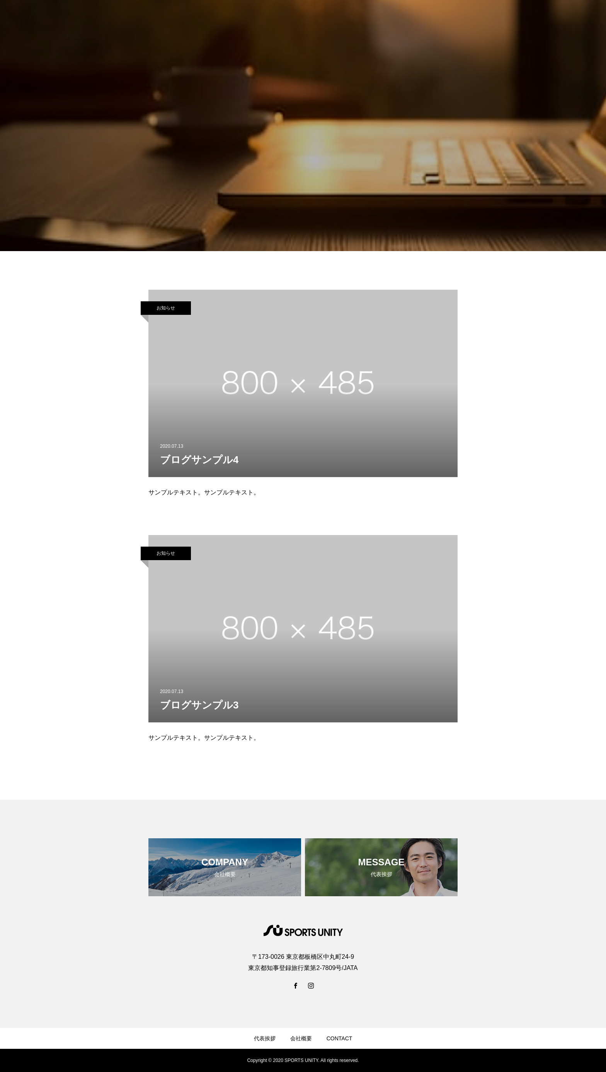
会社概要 (301, 1038)
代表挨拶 (265, 1038)
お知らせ (166, 308)
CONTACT (339, 1038)
